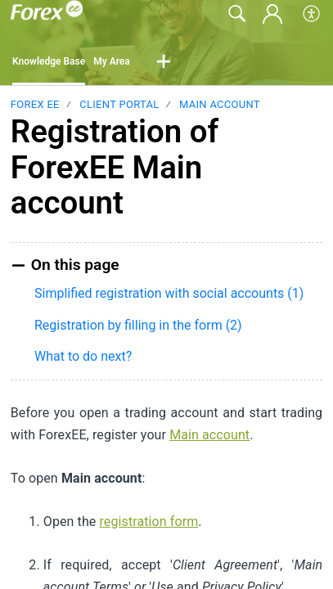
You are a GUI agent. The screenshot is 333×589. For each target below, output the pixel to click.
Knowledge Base (48, 61)
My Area (111, 61)
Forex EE (35, 104)
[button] (312, 14)
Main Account (219, 104)
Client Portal (119, 104)
